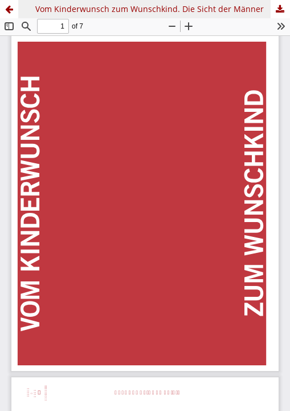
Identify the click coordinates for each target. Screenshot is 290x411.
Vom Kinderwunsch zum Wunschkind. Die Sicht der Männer (149, 8)
